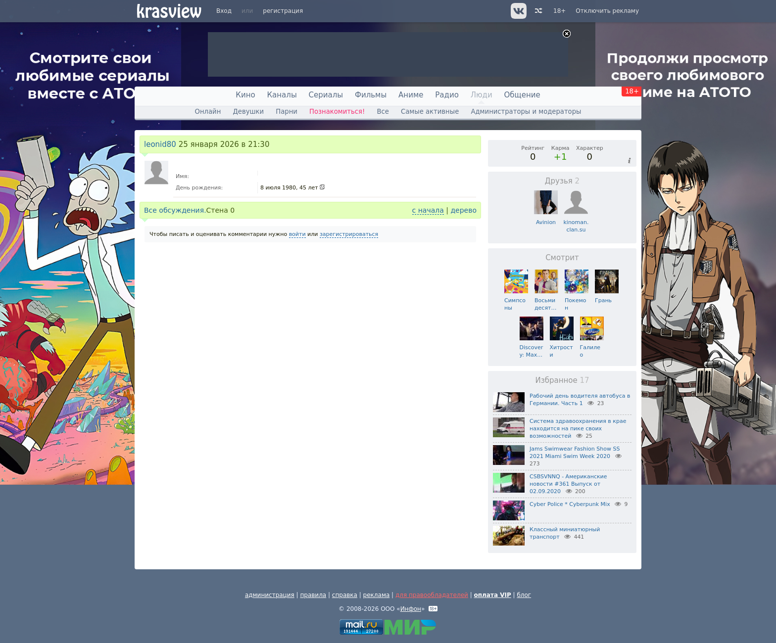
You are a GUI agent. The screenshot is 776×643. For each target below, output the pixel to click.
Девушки (248, 111)
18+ (559, 10)
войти (297, 234)
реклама (376, 595)
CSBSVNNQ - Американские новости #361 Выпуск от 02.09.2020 (568, 484)
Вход (224, 10)
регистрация (283, 10)
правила (313, 595)
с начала (428, 210)
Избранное (562, 380)
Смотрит (562, 257)
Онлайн (208, 111)
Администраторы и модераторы (526, 111)
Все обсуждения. (175, 210)
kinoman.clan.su (575, 222)
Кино (245, 95)
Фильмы (371, 95)
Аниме (410, 95)
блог (524, 595)
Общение (522, 95)
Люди (481, 95)
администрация (269, 595)
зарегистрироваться (349, 234)
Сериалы (326, 95)
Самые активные (430, 111)
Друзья (562, 181)
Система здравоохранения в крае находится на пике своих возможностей (578, 428)
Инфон (410, 608)
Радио (447, 95)
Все (382, 111)
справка (344, 595)
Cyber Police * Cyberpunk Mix (570, 504)
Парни (286, 111)
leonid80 (160, 144)
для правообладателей (431, 595)
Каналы (281, 95)
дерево (463, 210)
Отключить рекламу (607, 10)
